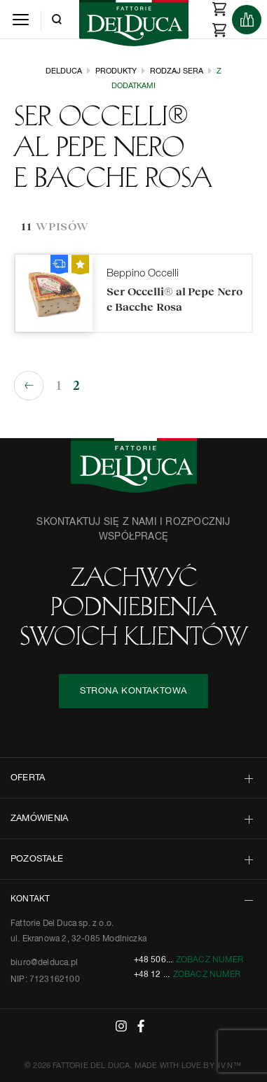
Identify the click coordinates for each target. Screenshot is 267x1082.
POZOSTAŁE (37, 859)
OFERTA (28, 777)
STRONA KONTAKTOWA (133, 691)
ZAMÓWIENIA (39, 818)
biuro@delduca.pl (44, 963)
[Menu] (20, 19)
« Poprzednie (28, 385)
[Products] (246, 19)
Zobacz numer (209, 960)
